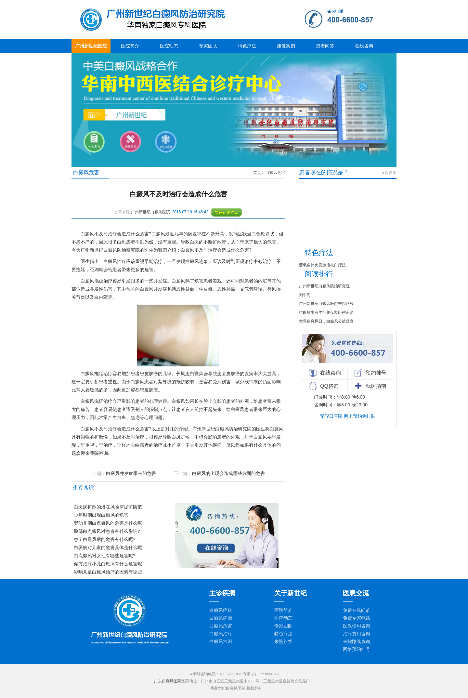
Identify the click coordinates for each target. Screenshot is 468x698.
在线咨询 (364, 45)
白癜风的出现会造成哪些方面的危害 (228, 473)
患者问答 (325, 45)
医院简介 (130, 45)
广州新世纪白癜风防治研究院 (324, 286)
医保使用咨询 (356, 626)
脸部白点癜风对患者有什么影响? (107, 531)
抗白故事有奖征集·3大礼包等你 (326, 312)
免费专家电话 (356, 618)
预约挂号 (376, 372)
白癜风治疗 (220, 633)
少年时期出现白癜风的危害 (101, 515)
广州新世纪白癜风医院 (150, 212)
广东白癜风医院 (167, 681)
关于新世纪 (290, 593)
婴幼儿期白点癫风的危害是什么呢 (108, 523)
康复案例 (286, 45)
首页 (257, 172)
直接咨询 (388, 172)
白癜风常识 (220, 641)
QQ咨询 (329, 386)
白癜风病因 (220, 618)
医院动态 (169, 45)
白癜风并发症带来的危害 (131, 473)
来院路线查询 (356, 641)
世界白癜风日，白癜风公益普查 (326, 321)
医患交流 (356, 593)
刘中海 (305, 295)
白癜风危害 (275, 172)
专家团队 (208, 45)
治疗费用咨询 (356, 633)
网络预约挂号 (356, 649)
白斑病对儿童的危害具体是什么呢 (108, 547)
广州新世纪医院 (91, 45)
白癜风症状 (220, 610)
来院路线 (283, 641)
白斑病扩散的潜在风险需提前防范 (108, 506)
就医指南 (376, 386)
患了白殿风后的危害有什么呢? (105, 539)
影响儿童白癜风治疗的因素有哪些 (108, 571)
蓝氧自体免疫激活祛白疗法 (322, 265)
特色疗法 (247, 45)
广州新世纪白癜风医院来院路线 (326, 303)
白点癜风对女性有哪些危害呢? (105, 555)
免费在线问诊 (356, 610)
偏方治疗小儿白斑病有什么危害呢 (108, 563)
